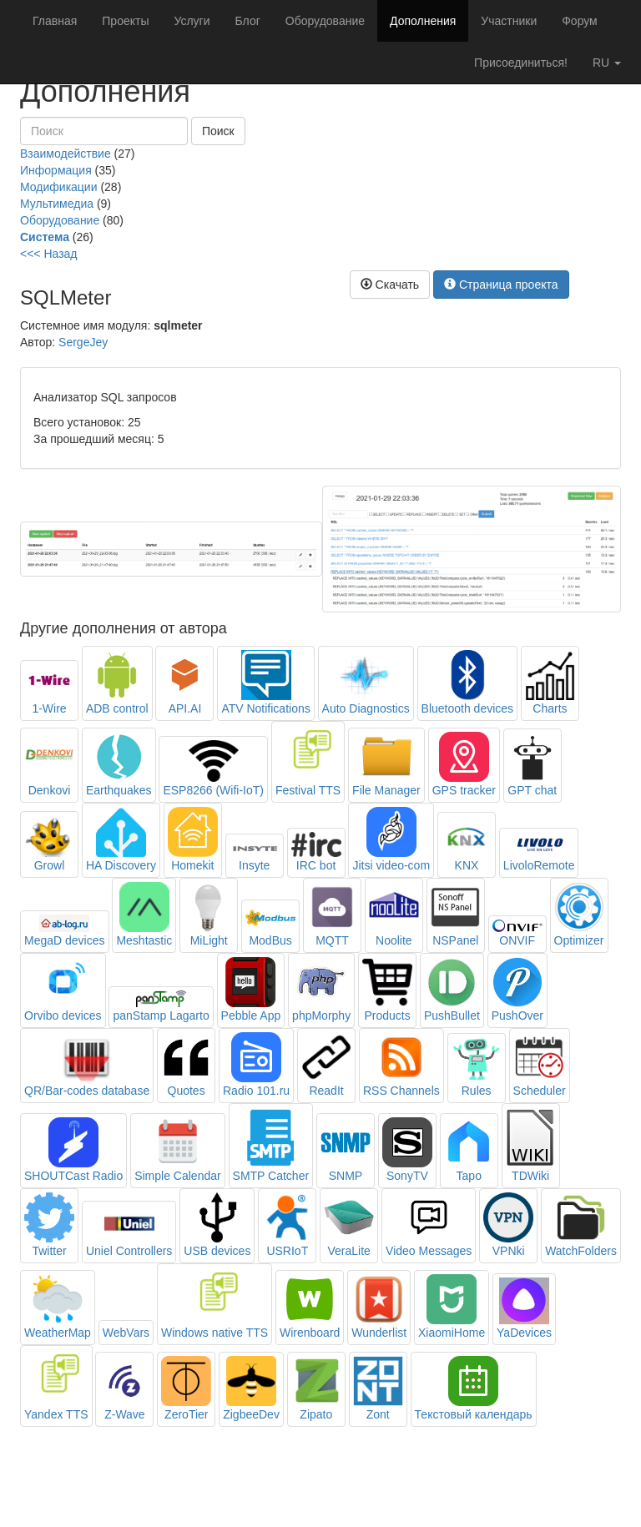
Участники (509, 21)
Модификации (59, 187)
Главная (55, 21)
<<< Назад (49, 253)
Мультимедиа (56, 203)
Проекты (125, 21)
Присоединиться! (521, 62)
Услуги (191, 21)
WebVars (126, 1332)
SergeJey (83, 342)
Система (44, 237)
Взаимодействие (65, 153)
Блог (247, 21)
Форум (580, 21)
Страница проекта (501, 284)
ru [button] (607, 62)
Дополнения (423, 21)
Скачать (390, 284)
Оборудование (325, 21)
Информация (56, 170)
